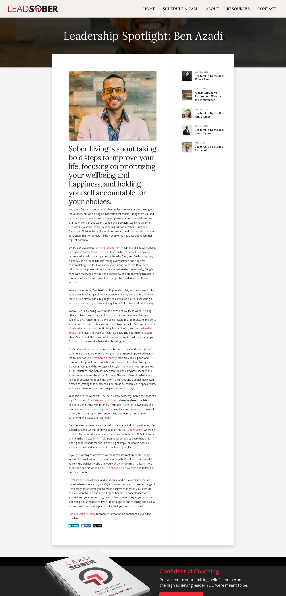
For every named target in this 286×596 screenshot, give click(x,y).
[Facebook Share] (86, 525)
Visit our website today (82, 514)
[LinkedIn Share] (73, 525)
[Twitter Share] (97, 525)
